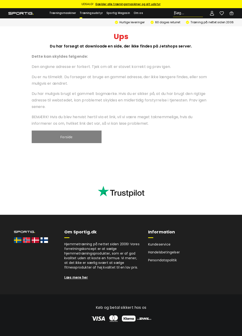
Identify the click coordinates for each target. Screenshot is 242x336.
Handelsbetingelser (164, 252)
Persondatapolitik (162, 260)
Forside (66, 136)
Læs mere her (76, 277)
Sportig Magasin (118, 13)
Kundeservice (159, 244)
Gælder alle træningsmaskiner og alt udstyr (127, 4)
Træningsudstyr (91, 13)
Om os (138, 13)
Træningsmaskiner (62, 13)
